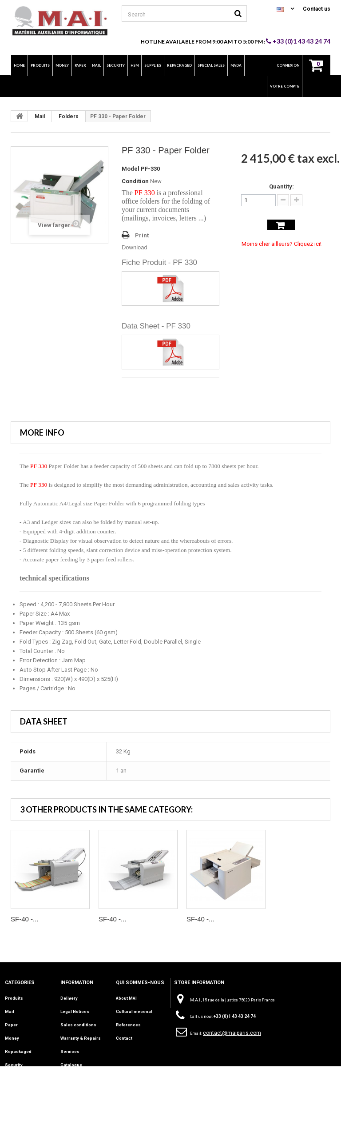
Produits (14, 998)
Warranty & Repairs (80, 1036)
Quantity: (281, 186)
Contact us (316, 9)
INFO (10, 1101)
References (128, 1023)
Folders (69, 116)
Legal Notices (74, 1011)
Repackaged (18, 1049)
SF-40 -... (25, 919)
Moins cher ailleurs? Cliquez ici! (281, 243)
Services (69, 1049)
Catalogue (71, 1062)
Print (142, 235)
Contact (123, 1036)
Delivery (69, 998)
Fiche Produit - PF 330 (159, 262)
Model (130, 168)
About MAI (126, 998)
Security (13, 1062)
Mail (40, 116)
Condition (135, 181)
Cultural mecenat (133, 1011)
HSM (9, 1075)
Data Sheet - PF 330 (156, 326)
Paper (11, 1023)
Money (12, 1036)
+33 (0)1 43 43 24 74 (298, 41)
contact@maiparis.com (232, 1033)
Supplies (14, 1088)
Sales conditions (77, 1023)
